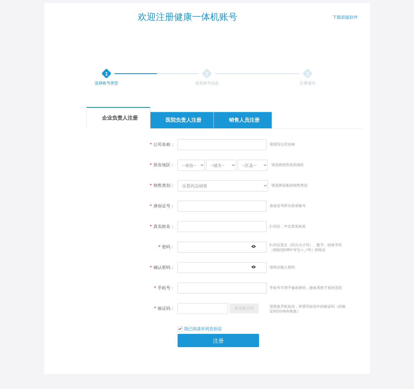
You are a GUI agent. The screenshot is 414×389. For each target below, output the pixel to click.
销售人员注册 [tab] (244, 120)
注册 (218, 341)
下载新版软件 (345, 17)
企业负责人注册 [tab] (120, 118)
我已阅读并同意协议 (203, 328)
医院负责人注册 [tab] (183, 120)
